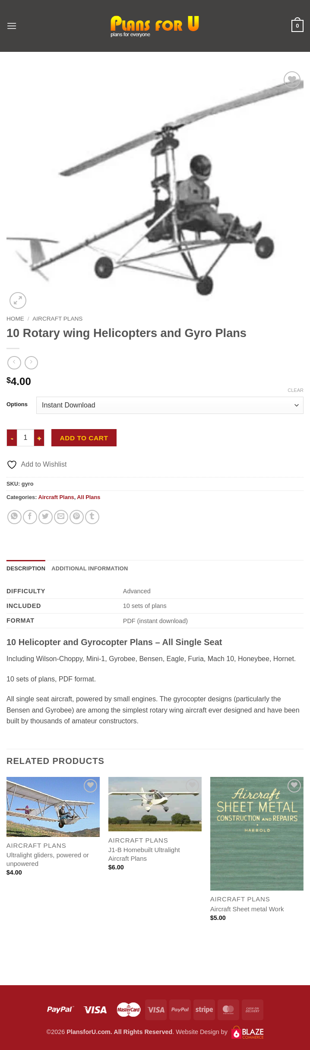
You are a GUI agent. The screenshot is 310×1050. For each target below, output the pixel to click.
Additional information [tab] (89, 568)
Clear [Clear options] (296, 390)
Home (15, 318)
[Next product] (14, 362)
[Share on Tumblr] (92, 517)
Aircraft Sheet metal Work (247, 909)
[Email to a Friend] (61, 517)
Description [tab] (25, 568)
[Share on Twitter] (45, 517)
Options (17, 404)
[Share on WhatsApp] (14, 517)
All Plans (88, 497)
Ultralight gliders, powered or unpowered (47, 859)
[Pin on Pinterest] (77, 517)
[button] (11, 25)
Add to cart (84, 438)
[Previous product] (31, 362)
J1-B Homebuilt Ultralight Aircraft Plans (144, 854)
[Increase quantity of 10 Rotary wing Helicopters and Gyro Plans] (39, 437)
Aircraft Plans (57, 318)
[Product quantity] (25, 437)
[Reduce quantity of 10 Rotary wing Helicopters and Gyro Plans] (11, 437)
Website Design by (219, 1031)
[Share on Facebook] (30, 517)
